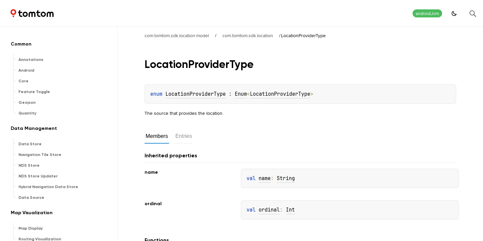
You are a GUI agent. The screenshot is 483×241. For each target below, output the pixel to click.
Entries (183, 136)
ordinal (269, 210)
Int (290, 210)
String (286, 178)
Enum (241, 94)
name (265, 178)
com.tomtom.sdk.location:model (177, 35)
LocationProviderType (195, 94)
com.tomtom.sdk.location (247, 35)
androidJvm (427, 13)
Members (157, 136)
